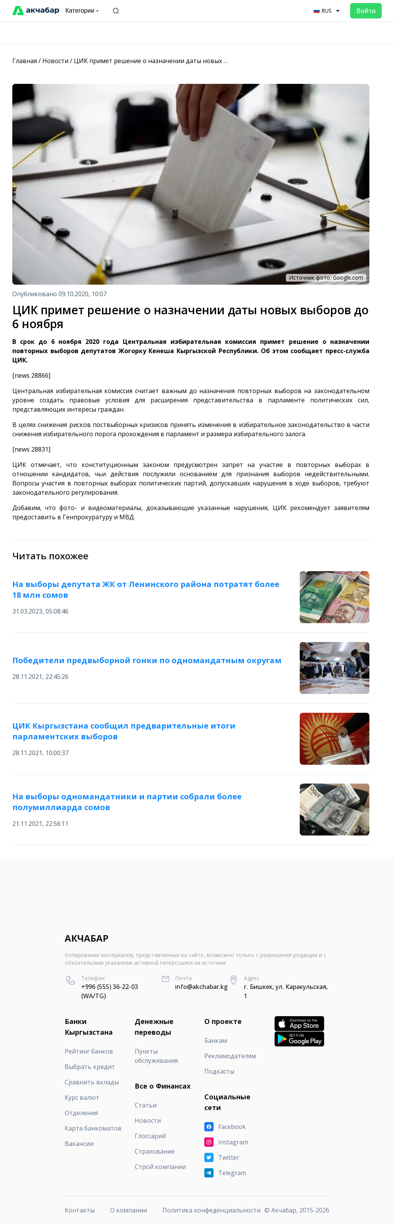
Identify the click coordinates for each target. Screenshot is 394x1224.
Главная (24, 61)
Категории (82, 10)
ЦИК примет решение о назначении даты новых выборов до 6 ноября (181, 61)
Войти (366, 11)
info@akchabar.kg (201, 986)
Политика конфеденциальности (211, 1210)
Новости (55, 61)
